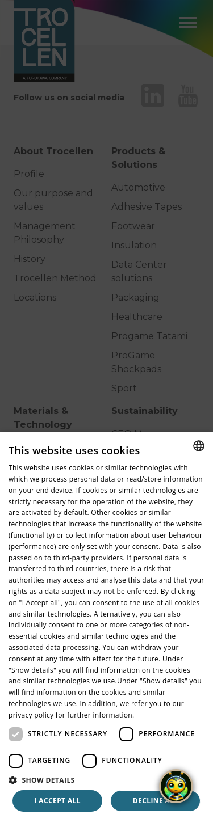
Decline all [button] (155, 800)
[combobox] (198, 445)
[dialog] (106, 627)
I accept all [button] (57, 800)
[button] (106, 780)
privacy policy (31, 715)
